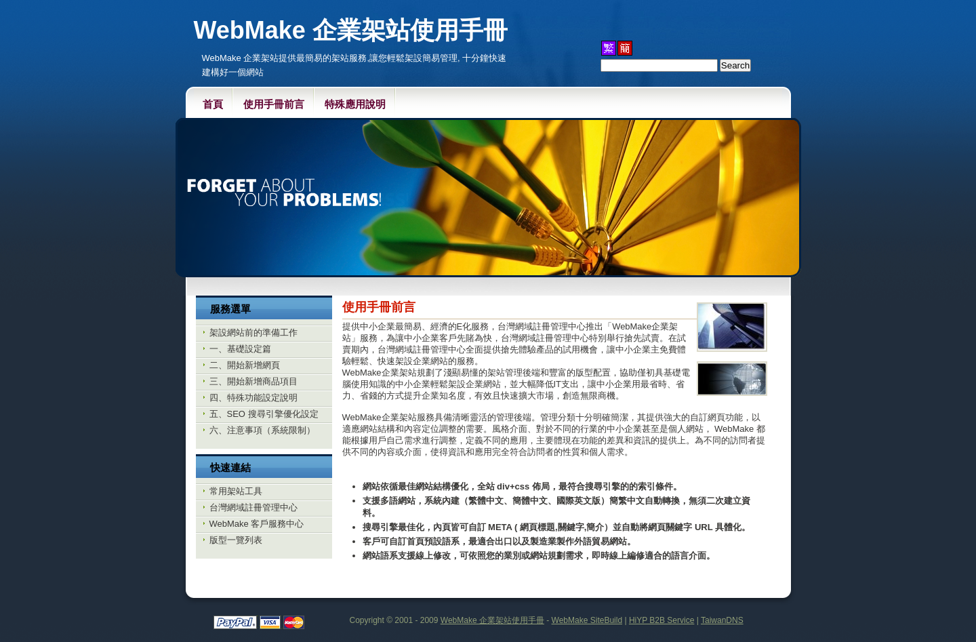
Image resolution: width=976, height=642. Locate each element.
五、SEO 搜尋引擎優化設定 (264, 414)
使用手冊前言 (273, 104)
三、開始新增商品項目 (253, 381)
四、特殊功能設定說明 (253, 398)
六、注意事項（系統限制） (262, 430)
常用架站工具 (235, 491)
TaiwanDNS (722, 620)
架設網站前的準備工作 (253, 332)
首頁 (213, 104)
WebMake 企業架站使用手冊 (492, 620)
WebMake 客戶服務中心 (256, 524)
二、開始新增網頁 (244, 365)
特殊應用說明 (355, 104)
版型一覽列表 (235, 540)
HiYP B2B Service (662, 620)
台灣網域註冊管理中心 (253, 507)
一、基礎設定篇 (240, 349)
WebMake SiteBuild (587, 620)
